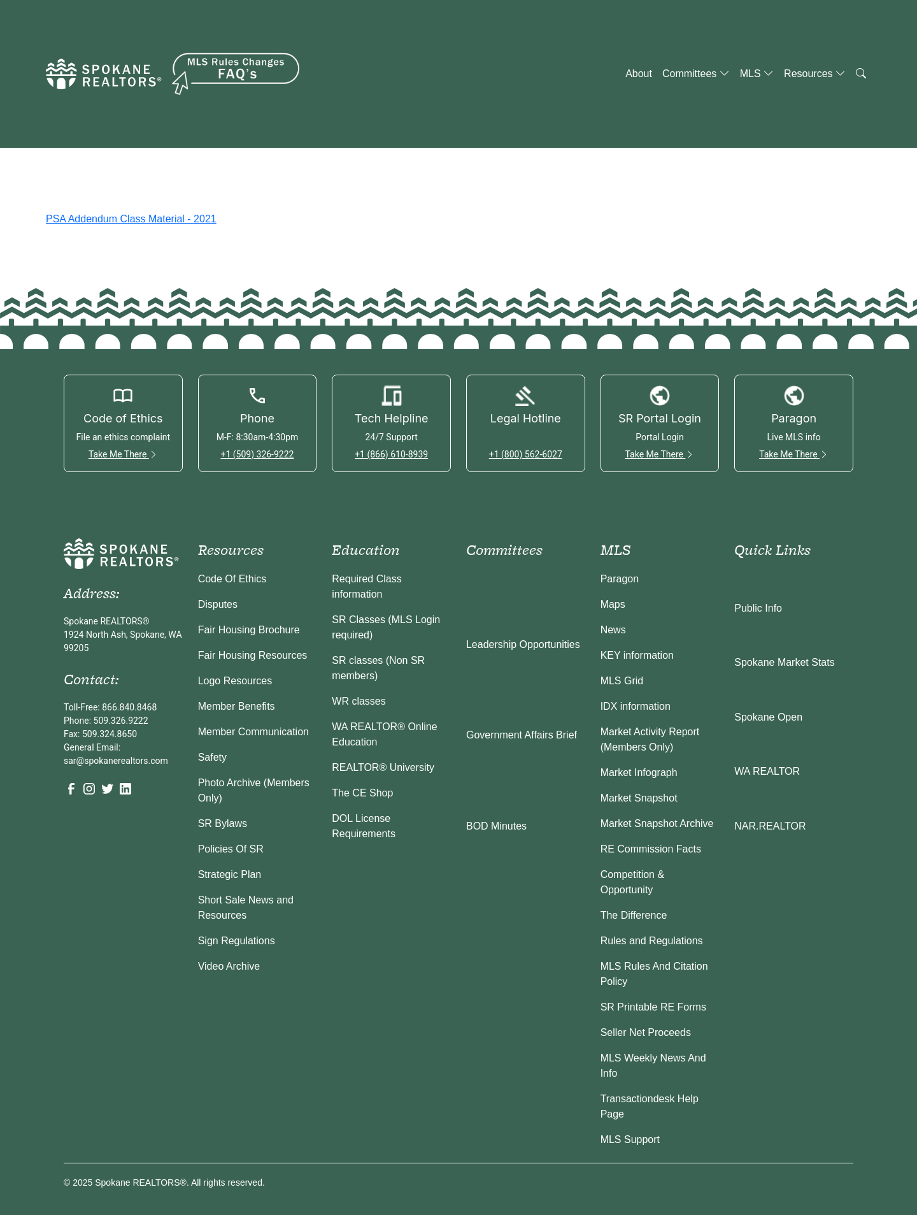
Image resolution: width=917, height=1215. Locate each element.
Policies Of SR (231, 849)
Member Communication (253, 731)
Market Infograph (639, 772)
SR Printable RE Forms (653, 1007)
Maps (613, 604)
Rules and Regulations (652, 940)
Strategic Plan (230, 874)
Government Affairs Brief (521, 735)
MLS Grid (622, 680)
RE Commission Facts (651, 849)
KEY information (637, 655)
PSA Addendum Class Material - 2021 (131, 218)
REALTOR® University (383, 767)
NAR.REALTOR (770, 826)
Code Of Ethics (232, 578)
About (638, 73)
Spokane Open (768, 717)
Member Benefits (236, 706)
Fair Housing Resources (253, 655)
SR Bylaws (222, 823)
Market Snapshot (639, 798)
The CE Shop (362, 792)
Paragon (620, 578)
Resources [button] (815, 73)
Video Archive (229, 966)
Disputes (218, 604)
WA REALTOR (767, 771)
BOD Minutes (496, 826)
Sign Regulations (236, 940)
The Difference (634, 915)
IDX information (636, 706)
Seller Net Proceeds (646, 1032)
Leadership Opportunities (523, 644)
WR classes (358, 701)
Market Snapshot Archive (657, 823)
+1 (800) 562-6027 (525, 454)
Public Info (758, 608)
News (613, 629)
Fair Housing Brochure (249, 629)
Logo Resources (235, 680)
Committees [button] (696, 73)
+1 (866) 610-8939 (391, 454)
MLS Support (630, 1139)
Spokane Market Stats (784, 662)
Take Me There (123, 454)
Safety (212, 757)
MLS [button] (757, 73)
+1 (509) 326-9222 (257, 454)
